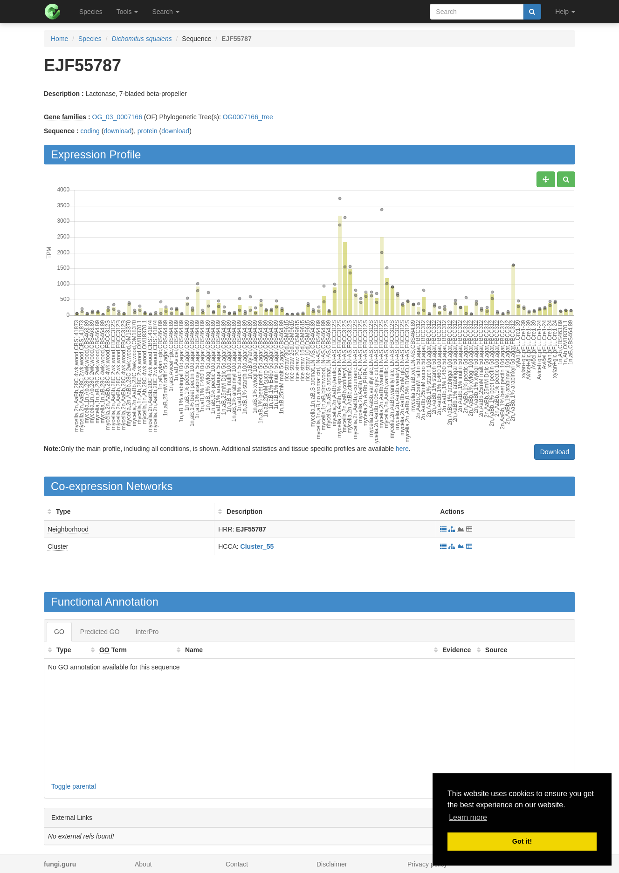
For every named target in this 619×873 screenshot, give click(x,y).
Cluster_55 (257, 546)
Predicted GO (100, 631)
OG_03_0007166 (117, 117)
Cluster (58, 546)
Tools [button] (127, 11)
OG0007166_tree (248, 117)
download (117, 131)
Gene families (65, 117)
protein (148, 131)
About (143, 864)
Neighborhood (68, 529)
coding (90, 131)
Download (554, 452)
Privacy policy (427, 864)
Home (59, 38)
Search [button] (165, 11)
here (402, 448)
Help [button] (565, 11)
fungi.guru (60, 864)
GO (59, 631)
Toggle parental (73, 786)
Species (91, 11)
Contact (237, 864)
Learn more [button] (468, 817)
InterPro (147, 631)
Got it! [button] (522, 841)
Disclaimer (331, 864)
